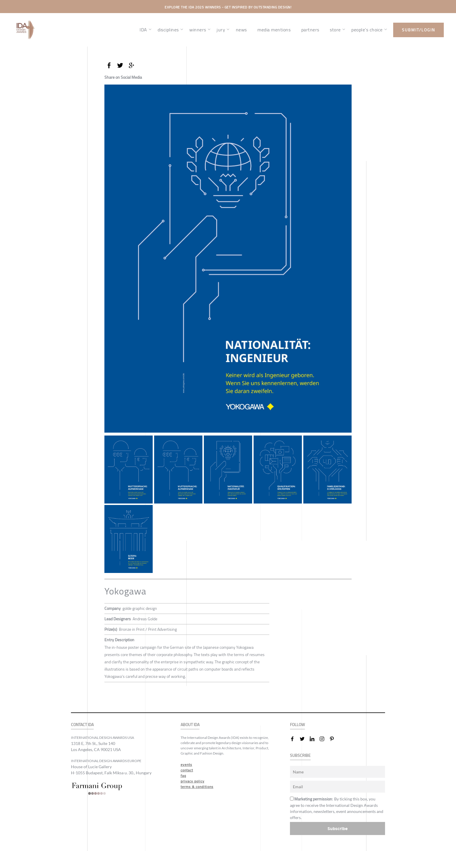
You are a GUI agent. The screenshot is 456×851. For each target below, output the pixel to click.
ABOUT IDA (190, 725)
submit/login (418, 30)
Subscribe (337, 828)
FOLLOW (297, 725)
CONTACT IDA (82, 725)
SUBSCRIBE (300, 756)
